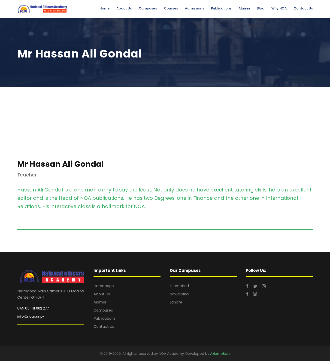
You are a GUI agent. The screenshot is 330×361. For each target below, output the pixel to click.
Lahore (176, 302)
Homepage (104, 285)
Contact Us (303, 8)
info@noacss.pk (30, 316)
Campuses (148, 8)
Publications (221, 8)
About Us (124, 8)
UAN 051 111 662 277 (33, 308)
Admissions (194, 8)
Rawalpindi (179, 294)
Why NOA (279, 8)
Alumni (244, 8)
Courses (171, 8)
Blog (260, 8)
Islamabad (179, 285)
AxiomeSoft (220, 353)
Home (104, 8)
